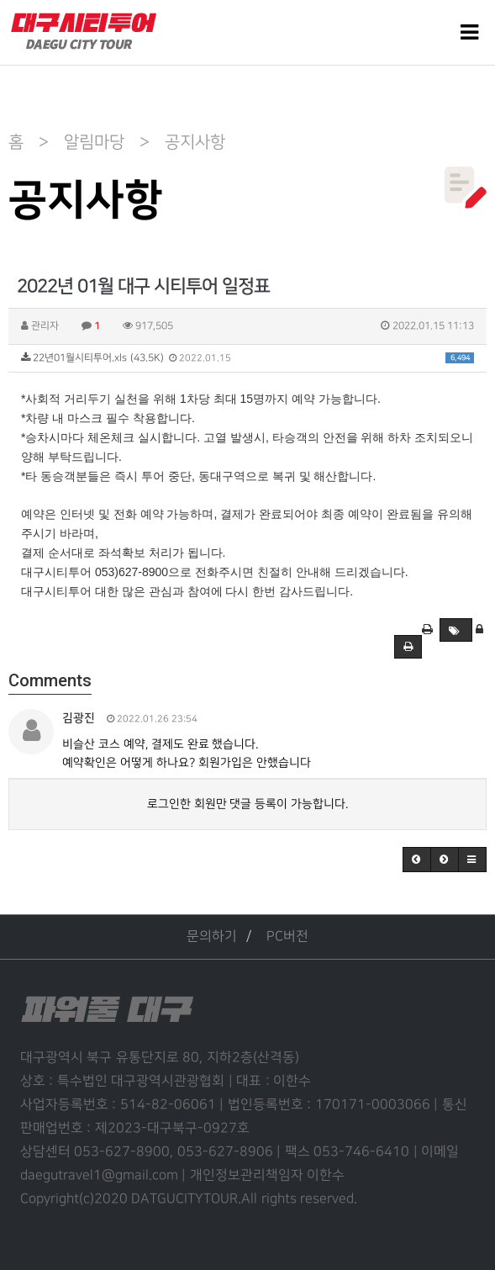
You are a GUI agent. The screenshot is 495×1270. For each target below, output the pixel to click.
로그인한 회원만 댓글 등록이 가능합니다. (248, 803)
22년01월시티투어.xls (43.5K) (247, 357)
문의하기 (212, 936)
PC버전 (287, 936)
